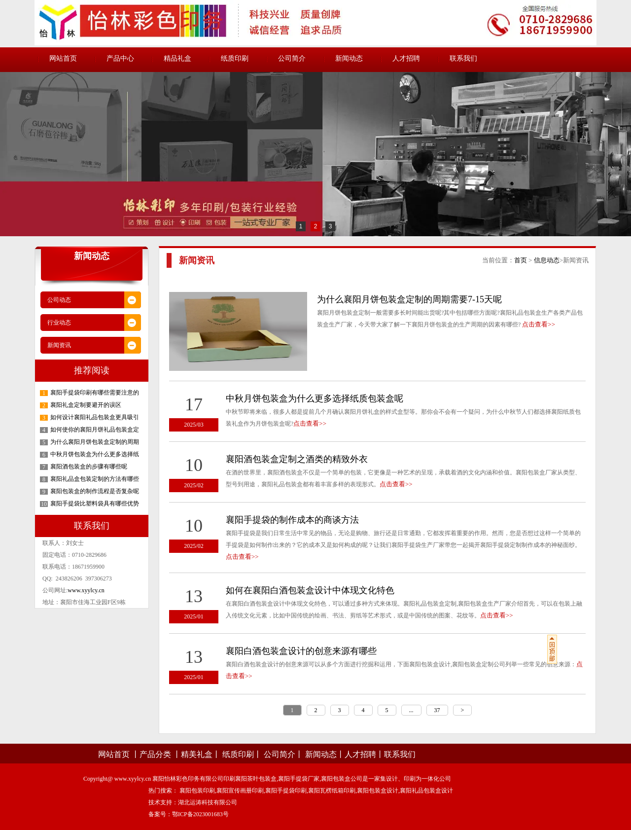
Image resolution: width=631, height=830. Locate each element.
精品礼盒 (177, 58)
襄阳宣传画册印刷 (240, 790)
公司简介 (292, 58)
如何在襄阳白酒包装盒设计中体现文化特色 (310, 590)
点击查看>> (538, 324)
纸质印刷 (234, 58)
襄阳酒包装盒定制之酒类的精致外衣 (297, 459)
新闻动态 (349, 58)
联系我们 (463, 58)
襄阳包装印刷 (197, 790)
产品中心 (120, 58)
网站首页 (63, 58)
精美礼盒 (196, 754)
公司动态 (59, 299)
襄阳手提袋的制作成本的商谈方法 (292, 520)
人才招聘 (406, 58)
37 (437, 710)
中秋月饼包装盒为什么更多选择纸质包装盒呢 (314, 398)
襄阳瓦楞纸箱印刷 (331, 790)
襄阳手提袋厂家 (298, 778)
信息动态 (547, 260)
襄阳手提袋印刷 (286, 790)
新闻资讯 (59, 345)
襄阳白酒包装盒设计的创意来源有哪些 (301, 651)
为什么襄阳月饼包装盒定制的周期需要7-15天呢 (409, 299)
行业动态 (59, 322)
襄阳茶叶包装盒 (256, 778)
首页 (520, 260)
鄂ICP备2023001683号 (200, 814)
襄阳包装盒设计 (377, 790)
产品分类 (155, 754)
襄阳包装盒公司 (341, 778)
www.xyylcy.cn (86, 590)
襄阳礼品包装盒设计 (426, 790)
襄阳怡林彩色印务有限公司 (187, 778)
